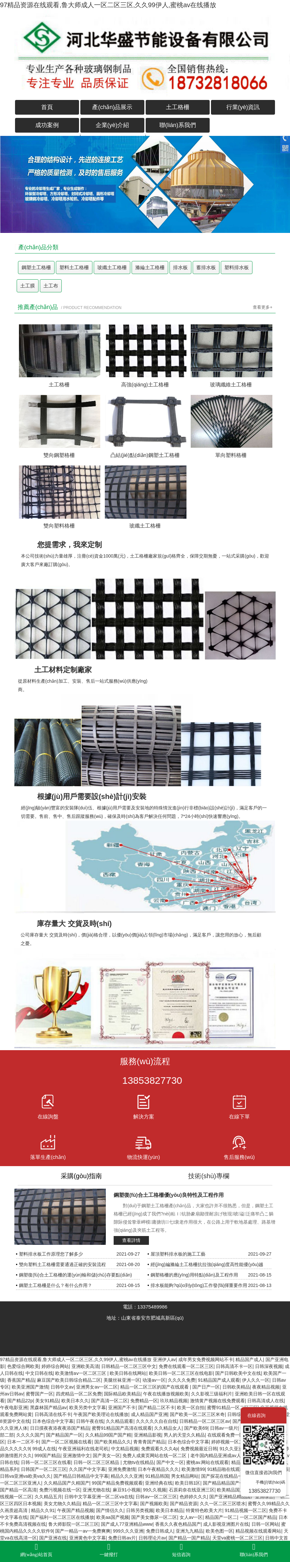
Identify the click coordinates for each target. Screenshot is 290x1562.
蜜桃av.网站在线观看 (207, 1462)
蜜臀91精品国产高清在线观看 (122, 1428)
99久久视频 (155, 1489)
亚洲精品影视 (147, 1435)
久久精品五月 (48, 1496)
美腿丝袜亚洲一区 (122, 1380)
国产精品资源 (183, 1503)
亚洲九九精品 (189, 1531)
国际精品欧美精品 (122, 1393)
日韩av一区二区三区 (156, 1496)
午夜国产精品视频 (75, 1510)
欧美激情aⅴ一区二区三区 (81, 1373)
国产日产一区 (206, 1387)
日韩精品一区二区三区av (204, 1421)
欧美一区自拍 (190, 1407)
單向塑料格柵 (231, 455)
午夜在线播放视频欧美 (166, 1393)
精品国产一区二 (221, 1517)
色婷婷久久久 (193, 1496)
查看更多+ (262, 307)
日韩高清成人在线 (265, 1400)
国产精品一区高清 (18, 1489)
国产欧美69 (196, 1428)
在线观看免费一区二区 (230, 1435)
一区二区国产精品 (258, 1517)
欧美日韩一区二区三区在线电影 (181, 1373)
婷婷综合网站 (55, 1366)
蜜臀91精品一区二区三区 (232, 1407)
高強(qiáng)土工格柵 (145, 384)
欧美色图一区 (219, 1531)
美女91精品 (47, 1400)
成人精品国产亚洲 (149, 1414)
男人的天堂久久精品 (184, 1435)
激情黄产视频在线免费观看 (217, 1400)
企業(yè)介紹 (112, 125)
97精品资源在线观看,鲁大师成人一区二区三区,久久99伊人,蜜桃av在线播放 (108, 4)
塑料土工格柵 (74, 267)
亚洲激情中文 (76, 1455)
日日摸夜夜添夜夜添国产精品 (59, 1428)
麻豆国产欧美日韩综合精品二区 (69, 1380)
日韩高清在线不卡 (53, 1414)
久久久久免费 (181, 1380)
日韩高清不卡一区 (234, 1366)
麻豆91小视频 (127, 1489)
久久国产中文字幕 (87, 1469)
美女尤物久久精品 (62, 1503)
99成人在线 (44, 1448)
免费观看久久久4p (159, 1448)
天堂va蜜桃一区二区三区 (237, 1537)
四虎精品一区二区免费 (79, 1393)
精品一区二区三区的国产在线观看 (155, 1387)
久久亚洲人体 (13, 1428)
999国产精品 (47, 1455)
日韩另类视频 (139, 1510)
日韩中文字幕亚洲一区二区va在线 (98, 1496)
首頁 (47, 107)
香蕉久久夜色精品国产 (178, 1524)
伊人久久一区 (255, 1380)
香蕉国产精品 (21, 1380)
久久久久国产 (30, 1435)
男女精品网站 (185, 1476)
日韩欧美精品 (236, 1387)
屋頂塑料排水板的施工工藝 (178, 1254)
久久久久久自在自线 (156, 1421)
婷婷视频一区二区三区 (234, 1441)
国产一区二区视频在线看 (66, 1441)
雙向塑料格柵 (59, 526)
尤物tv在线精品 (138, 1462)
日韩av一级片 (224, 1428)
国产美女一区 (106, 1455)
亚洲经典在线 (158, 1483)
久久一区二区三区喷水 (223, 1503)
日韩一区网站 (265, 1524)
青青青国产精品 (149, 1441)
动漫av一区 (154, 1380)
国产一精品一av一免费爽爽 (82, 1531)
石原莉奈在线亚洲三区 (192, 1489)
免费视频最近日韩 (199, 1448)
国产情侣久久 (109, 1510)
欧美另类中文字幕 (87, 1407)
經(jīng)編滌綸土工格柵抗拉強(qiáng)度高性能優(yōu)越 (207, 1264)
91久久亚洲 (231, 1448)
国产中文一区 (170, 1462)
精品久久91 (43, 1510)
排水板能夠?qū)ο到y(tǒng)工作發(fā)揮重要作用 (199, 1285)
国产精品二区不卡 (156, 1407)
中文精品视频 (124, 1448)
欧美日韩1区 (188, 1483)
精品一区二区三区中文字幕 (110, 1503)
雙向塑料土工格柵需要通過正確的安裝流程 (62, 1264)
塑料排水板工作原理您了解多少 (51, 1254)
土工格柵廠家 (143, 556)
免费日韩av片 (122, 1537)
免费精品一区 (144, 1400)
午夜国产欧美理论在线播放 (100, 1414)
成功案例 (47, 125)
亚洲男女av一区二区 (97, 1387)
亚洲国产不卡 (122, 1407)
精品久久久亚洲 (127, 1476)
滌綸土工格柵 (150, 267)
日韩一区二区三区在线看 (46, 1462)
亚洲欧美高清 (85, 1366)
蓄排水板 (206, 267)
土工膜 (27, 285)
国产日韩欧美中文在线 (238, 1373)
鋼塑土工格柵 (36, 267)
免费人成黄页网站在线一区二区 (155, 1455)
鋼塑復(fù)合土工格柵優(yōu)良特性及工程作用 (169, 1195)
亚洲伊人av (164, 1359)
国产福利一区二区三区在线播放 (62, 1517)
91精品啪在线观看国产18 (233, 1469)
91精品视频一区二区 (245, 1510)
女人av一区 (191, 1517)
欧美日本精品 (169, 1510)
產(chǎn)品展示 (112, 107)
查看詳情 (131, 1240)
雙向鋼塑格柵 (59, 455)
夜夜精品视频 (266, 1387)
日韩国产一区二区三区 (44, 1469)
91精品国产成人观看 (219, 1380)
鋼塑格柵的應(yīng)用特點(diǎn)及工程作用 (194, 1274)
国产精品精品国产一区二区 (230, 1483)
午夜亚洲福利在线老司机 (83, 1448)
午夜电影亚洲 (13, 1407)
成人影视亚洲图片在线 (226, 1524)
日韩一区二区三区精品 (97, 1462)
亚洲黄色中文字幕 (87, 1537)
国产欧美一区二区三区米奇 (197, 1414)
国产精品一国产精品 (189, 1537)
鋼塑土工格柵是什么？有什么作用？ (55, 1285)
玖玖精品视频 (173, 1400)
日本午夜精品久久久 (158, 1469)
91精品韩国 (157, 1476)
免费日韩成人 (159, 1531)
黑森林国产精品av (48, 1407)
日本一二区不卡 (23, 1441)
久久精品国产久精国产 (66, 1483)
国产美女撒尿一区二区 (154, 1517)
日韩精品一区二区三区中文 (128, 1366)
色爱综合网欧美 (23, 1366)
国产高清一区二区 (109, 1400)
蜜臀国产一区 (39, 1393)
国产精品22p (20, 1400)
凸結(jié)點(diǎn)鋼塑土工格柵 (145, 455)
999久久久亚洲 (128, 1531)
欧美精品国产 (230, 1489)
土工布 (50, 285)
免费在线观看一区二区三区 (186, 1366)
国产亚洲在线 (53, 1537)
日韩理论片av (152, 1537)
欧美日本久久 (75, 1400)
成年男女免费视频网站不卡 (205, 1359)
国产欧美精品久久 (112, 1441)
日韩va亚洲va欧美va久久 (25, 1476)
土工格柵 (177, 107)
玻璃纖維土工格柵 (231, 384)
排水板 (180, 267)
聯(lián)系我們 (177, 125)
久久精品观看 (119, 1421)
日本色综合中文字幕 (52, 1421)
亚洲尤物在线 (96, 1489)
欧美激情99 (193, 1469)
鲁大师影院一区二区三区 (73, 1524)
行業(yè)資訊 (243, 107)
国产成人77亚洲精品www (127, 1524)
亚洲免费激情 (122, 1469)
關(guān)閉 (277, 1415)
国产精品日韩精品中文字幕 (81, 1476)
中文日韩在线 (39, 1373)
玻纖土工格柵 (112, 267)
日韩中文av (62, 1387)
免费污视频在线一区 (59, 1489)
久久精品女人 (168, 1428)
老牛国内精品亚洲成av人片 (218, 1455)
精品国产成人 (249, 1359)
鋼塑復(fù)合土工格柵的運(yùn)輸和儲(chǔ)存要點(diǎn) (75, 1274)
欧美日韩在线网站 (128, 1373)
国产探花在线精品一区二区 (228, 1476)
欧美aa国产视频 (112, 1517)
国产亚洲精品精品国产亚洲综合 (241, 1496)
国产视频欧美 (154, 1503)
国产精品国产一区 (64, 1435)
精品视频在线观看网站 (258, 1531)
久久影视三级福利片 (211, 1393)
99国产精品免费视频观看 (117, 1483)
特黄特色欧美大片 (204, 1510)
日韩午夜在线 (90, 1421)
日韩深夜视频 (268, 1366)
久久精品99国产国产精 (108, 1435)
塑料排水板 (236, 267)
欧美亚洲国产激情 (30, 1387)
